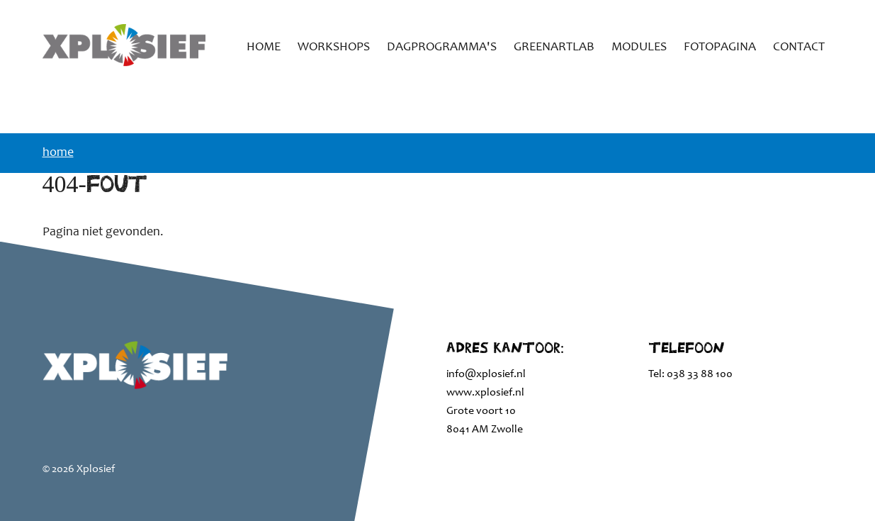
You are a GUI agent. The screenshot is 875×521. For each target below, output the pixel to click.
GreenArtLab (554, 47)
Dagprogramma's (442, 47)
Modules (639, 47)
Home (264, 47)
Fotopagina (720, 47)
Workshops (334, 47)
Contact (799, 47)
